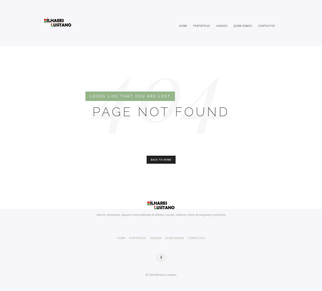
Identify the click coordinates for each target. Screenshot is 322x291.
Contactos (266, 25)
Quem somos (242, 25)
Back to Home (161, 159)
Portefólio (201, 25)
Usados (221, 25)
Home (183, 25)
